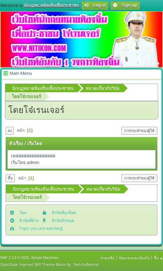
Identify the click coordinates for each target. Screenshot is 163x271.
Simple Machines (44, 257)
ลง (10, 130)
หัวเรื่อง (16, 143)
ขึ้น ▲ (158, 257)
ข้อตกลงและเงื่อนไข (134, 257)
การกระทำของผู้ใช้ (139, 130)
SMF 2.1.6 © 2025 (14, 257)
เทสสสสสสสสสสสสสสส (33, 156)
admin (33, 162)
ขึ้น (10, 178)
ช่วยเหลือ (107, 257)
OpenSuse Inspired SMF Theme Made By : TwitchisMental (49, 264)
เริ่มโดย (34, 143)
